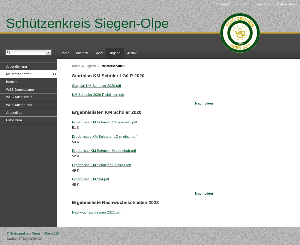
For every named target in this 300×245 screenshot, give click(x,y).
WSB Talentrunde (19, 105)
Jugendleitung (16, 66)
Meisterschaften (19, 74)
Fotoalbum (14, 120)
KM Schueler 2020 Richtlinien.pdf (98, 94)
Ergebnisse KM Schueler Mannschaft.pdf (104, 150)
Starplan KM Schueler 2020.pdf (96, 85)
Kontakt (241, 4)
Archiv (131, 53)
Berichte (12, 82)
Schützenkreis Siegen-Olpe (87, 23)
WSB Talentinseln (19, 97)
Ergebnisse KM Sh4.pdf (90, 179)
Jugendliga (14, 112)
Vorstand (222, 4)
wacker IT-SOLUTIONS (24, 239)
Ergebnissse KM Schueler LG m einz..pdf (104, 136)
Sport (99, 53)
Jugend (115, 53)
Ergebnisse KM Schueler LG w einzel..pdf (104, 122)
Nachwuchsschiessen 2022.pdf (96, 212)
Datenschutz (286, 4)
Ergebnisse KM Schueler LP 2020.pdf (101, 165)
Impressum (262, 4)
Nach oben (204, 103)
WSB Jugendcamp (20, 89)
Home (64, 53)
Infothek (82, 53)
